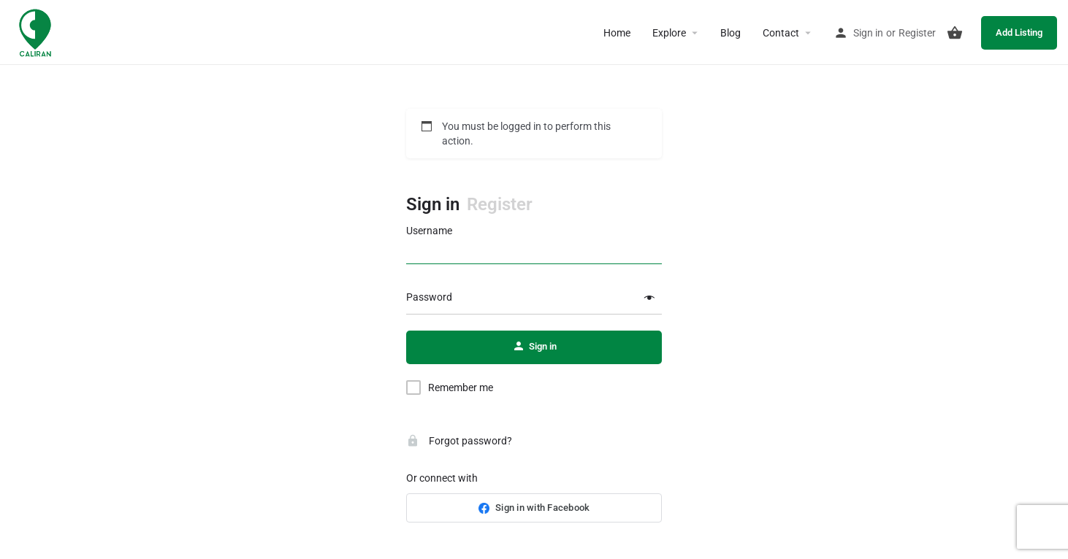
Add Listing (1019, 32)
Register (917, 33)
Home (616, 33)
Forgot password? (459, 441)
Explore (669, 33)
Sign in (868, 33)
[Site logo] (37, 31)
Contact (781, 33)
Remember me (460, 387)
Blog (730, 33)
